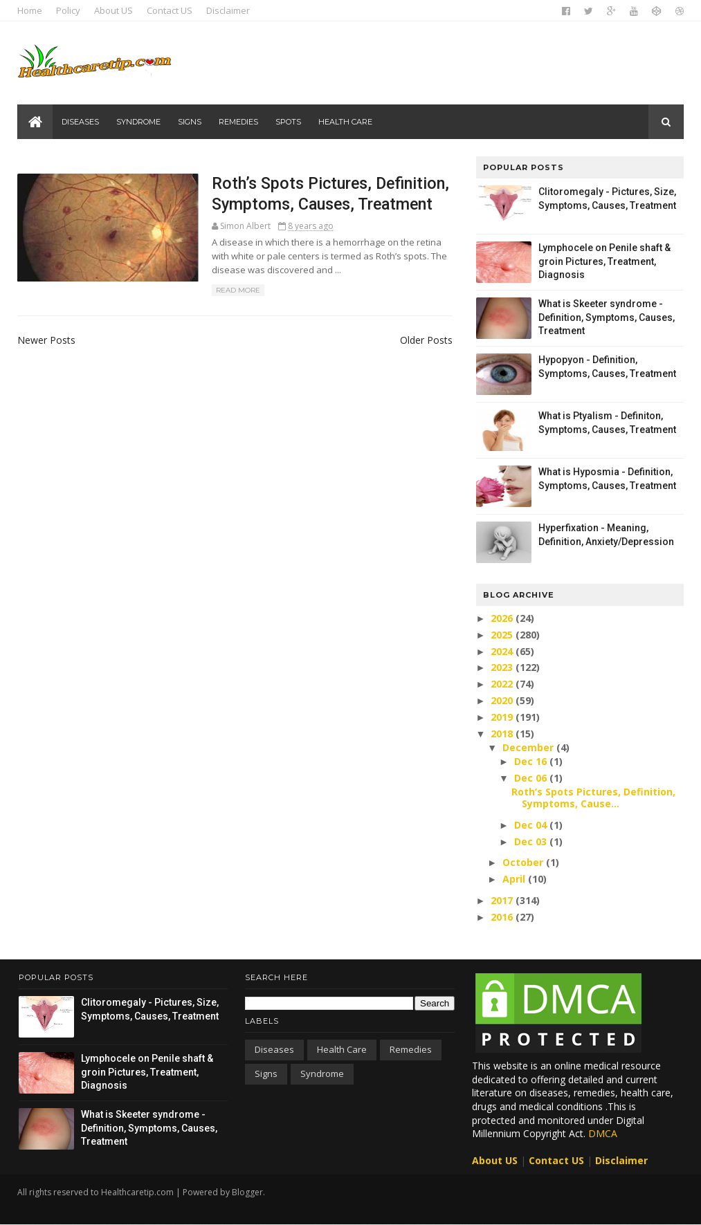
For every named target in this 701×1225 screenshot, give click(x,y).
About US (114, 10)
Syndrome (139, 122)
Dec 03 (531, 841)
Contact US (171, 10)
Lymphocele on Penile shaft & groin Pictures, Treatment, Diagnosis (604, 261)
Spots (289, 122)
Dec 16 (531, 761)
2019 (502, 717)
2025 (502, 634)
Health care (346, 122)
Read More (230, 290)
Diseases (81, 122)
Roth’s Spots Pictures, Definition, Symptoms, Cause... (593, 797)
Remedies (239, 122)
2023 (502, 667)
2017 (502, 900)
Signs (190, 122)
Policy (69, 10)
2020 (502, 700)
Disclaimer (229, 10)
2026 (502, 618)
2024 (502, 651)
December (529, 747)
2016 (502, 916)
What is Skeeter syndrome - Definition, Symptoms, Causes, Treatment (606, 317)
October (523, 862)
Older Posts (418, 340)
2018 (502, 733)
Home (31, 10)
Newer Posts (48, 340)
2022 (502, 683)
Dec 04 (531, 824)
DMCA (602, 1133)
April (514, 878)
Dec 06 (531, 777)
